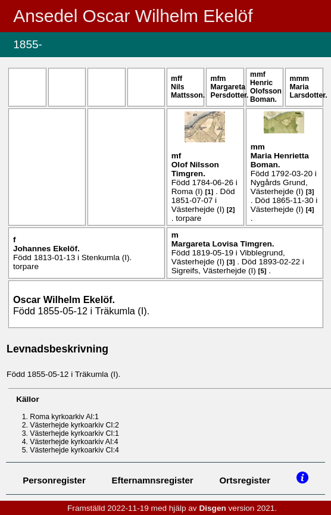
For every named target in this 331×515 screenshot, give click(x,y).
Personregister (54, 480)
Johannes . (46, 248)
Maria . (308, 91)
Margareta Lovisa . (222, 243)
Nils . (188, 91)
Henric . (266, 91)
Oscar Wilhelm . (64, 299)
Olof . (195, 169)
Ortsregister (244, 480)
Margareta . (230, 91)
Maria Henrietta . (280, 160)
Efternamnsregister (152, 480)
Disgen (212, 508)
